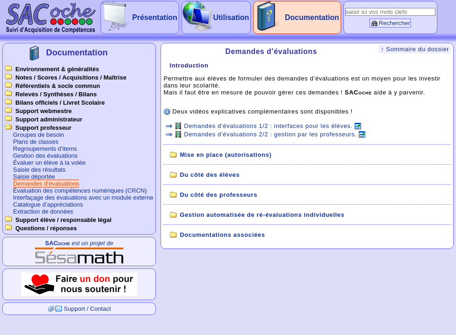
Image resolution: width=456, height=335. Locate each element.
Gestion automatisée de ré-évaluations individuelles (262, 214)
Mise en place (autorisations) (225, 154)
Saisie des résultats (39, 169)
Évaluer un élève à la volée (49, 162)
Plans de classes (36, 141)
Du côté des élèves (210, 174)
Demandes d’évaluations (46, 183)
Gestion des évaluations (45, 155)
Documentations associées (222, 234)
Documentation (312, 17)
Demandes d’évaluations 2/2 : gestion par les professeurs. (270, 134)
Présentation (154, 17)
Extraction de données (43, 211)
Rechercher (394, 23)
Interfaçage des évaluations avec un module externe (83, 197)
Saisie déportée (34, 176)
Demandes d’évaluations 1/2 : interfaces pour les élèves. (268, 125)
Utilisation (231, 17)
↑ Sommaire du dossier (415, 49)
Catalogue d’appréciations (48, 204)
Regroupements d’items (45, 148)
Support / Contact (87, 308)
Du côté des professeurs (218, 194)
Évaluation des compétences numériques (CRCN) (80, 190)
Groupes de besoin (38, 134)
